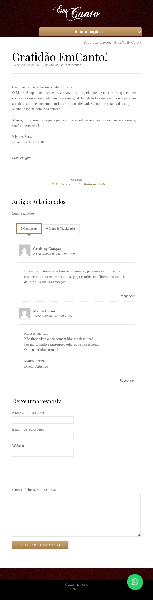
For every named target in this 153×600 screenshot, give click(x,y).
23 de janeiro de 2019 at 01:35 (54, 254)
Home (107, 42)
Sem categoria (22, 158)
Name (28, 413)
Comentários (34, 490)
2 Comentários (71, 65)
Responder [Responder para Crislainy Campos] (127, 296)
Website (18, 446)
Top (75, 589)
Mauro (53, 65)
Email (29, 429)
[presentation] (51, 469)
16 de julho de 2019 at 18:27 (52, 316)
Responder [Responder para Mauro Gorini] (127, 380)
